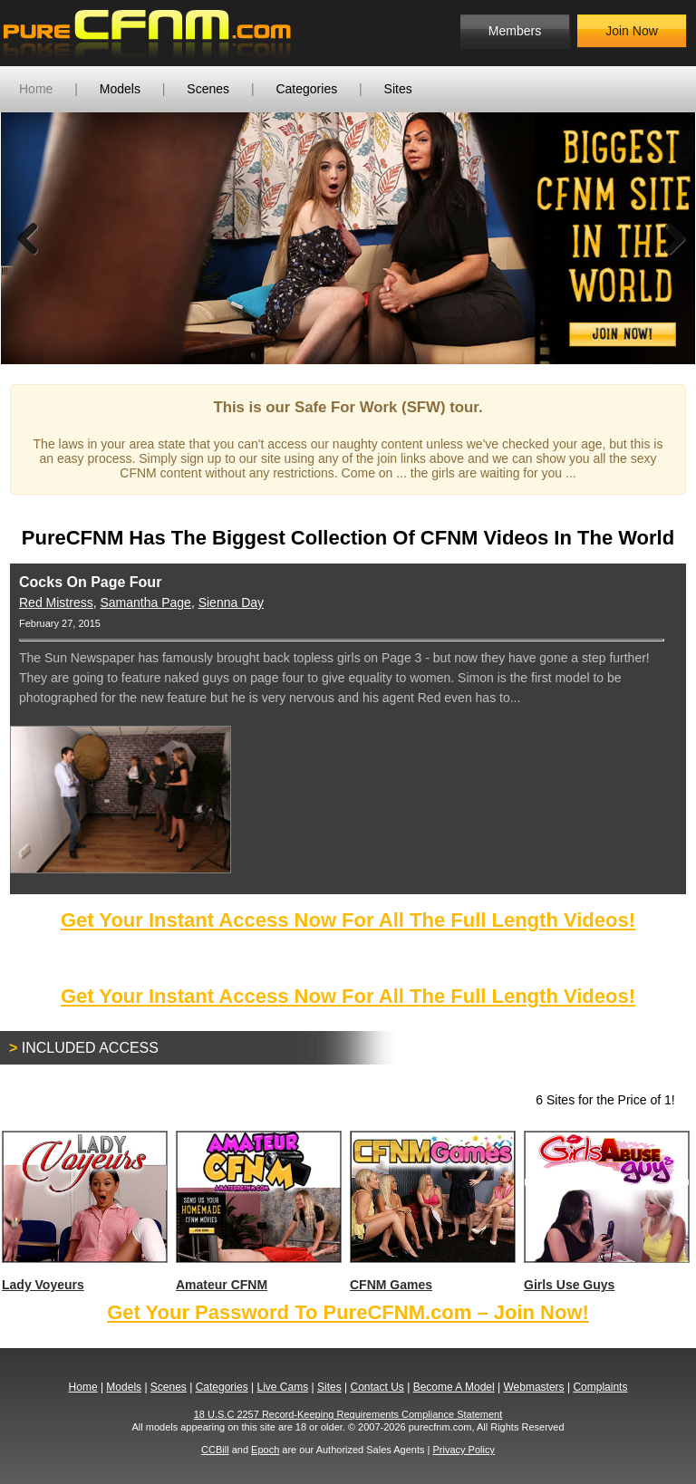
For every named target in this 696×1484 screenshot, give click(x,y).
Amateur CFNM (258, 1211)
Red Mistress (56, 602)
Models (120, 89)
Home (36, 89)
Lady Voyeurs (84, 1211)
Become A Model (454, 1387)
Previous (28, 238)
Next (668, 238)
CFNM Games (432, 1211)
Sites (398, 89)
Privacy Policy (463, 1449)
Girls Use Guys (606, 1211)
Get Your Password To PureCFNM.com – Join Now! (348, 1312)
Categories (306, 89)
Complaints (600, 1387)
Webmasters (533, 1387)
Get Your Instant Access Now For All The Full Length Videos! (348, 920)
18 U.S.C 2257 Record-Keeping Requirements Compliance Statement (348, 1414)
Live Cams (283, 1387)
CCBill (215, 1449)
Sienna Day (231, 602)
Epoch (265, 1449)
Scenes (208, 89)
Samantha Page (145, 602)
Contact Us (376, 1387)
